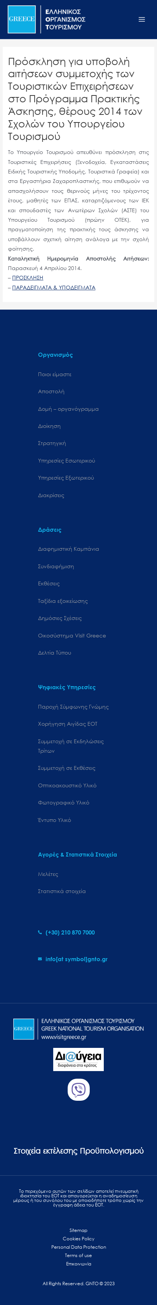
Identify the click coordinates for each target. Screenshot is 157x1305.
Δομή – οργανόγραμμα (68, 408)
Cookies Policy (78, 1238)
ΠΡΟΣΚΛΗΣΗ (27, 277)
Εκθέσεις (49, 583)
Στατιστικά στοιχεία (62, 891)
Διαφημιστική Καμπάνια (68, 548)
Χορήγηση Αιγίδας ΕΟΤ (67, 723)
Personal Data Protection (78, 1247)
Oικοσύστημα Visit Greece (72, 635)
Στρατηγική (52, 443)
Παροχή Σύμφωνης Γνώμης (73, 706)
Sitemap (78, 1230)
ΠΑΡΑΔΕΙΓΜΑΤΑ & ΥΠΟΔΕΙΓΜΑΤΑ (53, 287)
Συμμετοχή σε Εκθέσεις (66, 767)
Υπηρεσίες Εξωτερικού (66, 477)
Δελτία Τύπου (54, 652)
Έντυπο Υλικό (54, 819)
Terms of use (78, 1255)
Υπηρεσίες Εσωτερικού (66, 460)
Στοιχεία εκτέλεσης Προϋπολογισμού (79, 1150)
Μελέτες (48, 873)
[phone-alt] (66, 932)
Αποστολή (51, 391)
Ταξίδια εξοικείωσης (63, 600)
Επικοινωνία (78, 1263)
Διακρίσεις (51, 495)
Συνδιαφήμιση (56, 566)
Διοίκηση (49, 425)
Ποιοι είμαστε (54, 374)
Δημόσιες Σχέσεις (60, 618)
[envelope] (73, 959)
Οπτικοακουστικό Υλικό (67, 785)
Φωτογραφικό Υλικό (63, 802)
